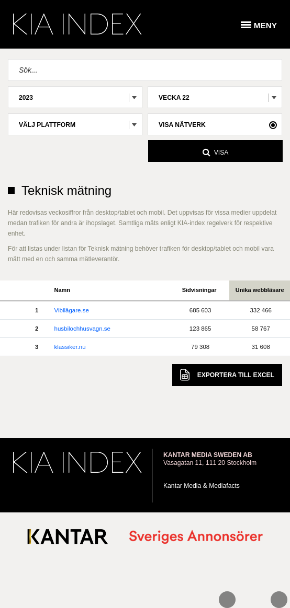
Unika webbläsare (260, 290)
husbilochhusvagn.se (82, 328)
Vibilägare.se (71, 310)
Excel (227, 375)
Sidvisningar (199, 290)
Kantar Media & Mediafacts (201, 485)
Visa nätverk (182, 124)
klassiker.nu (70, 347)
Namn (62, 290)
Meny (265, 25)
